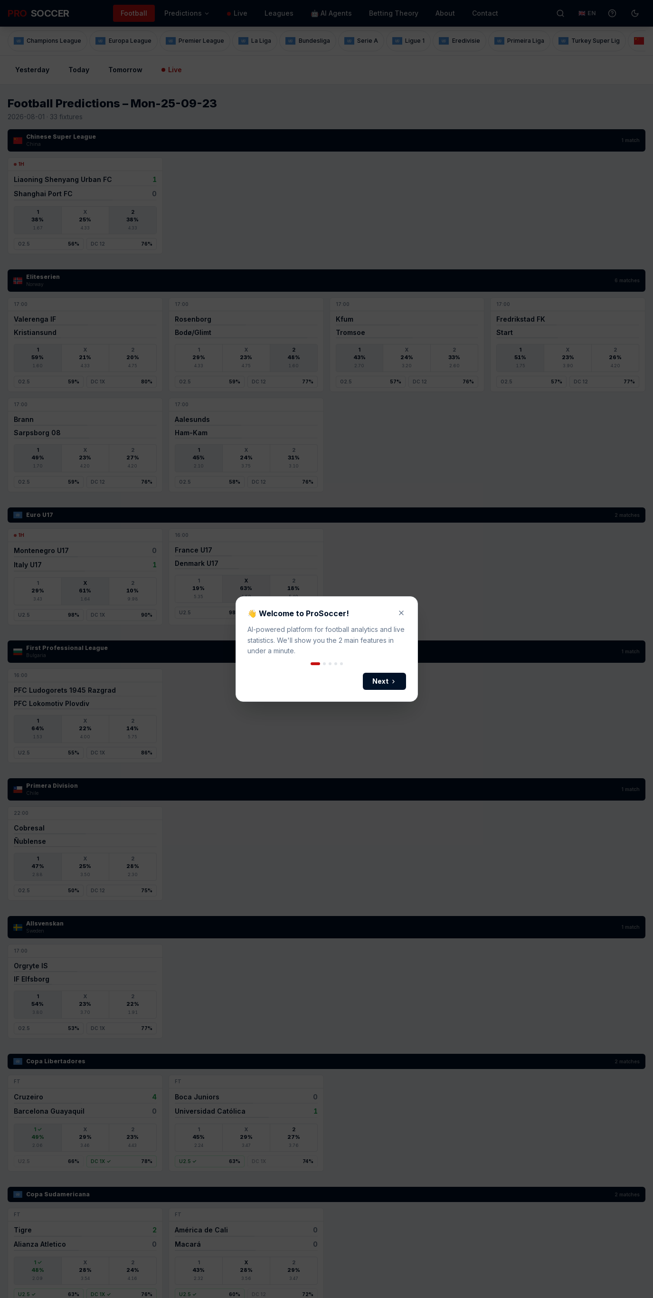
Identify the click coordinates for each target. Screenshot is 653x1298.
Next (384, 681)
